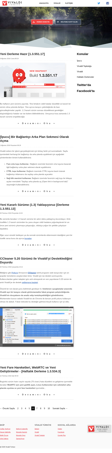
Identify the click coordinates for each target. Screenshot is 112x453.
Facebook (61, 432)
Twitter (60, 429)
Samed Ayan (20, 438)
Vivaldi (57, 3)
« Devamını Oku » (37, 123)
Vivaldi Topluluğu (84, 66)
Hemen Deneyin (40, 22)
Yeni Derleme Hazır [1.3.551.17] (22, 54)
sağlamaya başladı (30, 282)
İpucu (79, 60)
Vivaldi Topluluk (40, 435)
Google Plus (62, 435)
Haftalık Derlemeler (85, 77)
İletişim (69, 3)
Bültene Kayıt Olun (66, 22)
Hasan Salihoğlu (5, 432)
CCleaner (32, 273)
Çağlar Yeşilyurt (5, 429)
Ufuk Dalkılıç (4, 438)
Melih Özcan (4, 435)
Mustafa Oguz (20, 435)
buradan (28, 238)
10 (49, 408)
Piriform (15, 273)
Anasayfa (44, 3)
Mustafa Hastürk (21, 432)
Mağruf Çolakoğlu (22, 429)
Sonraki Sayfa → (60, 408)
